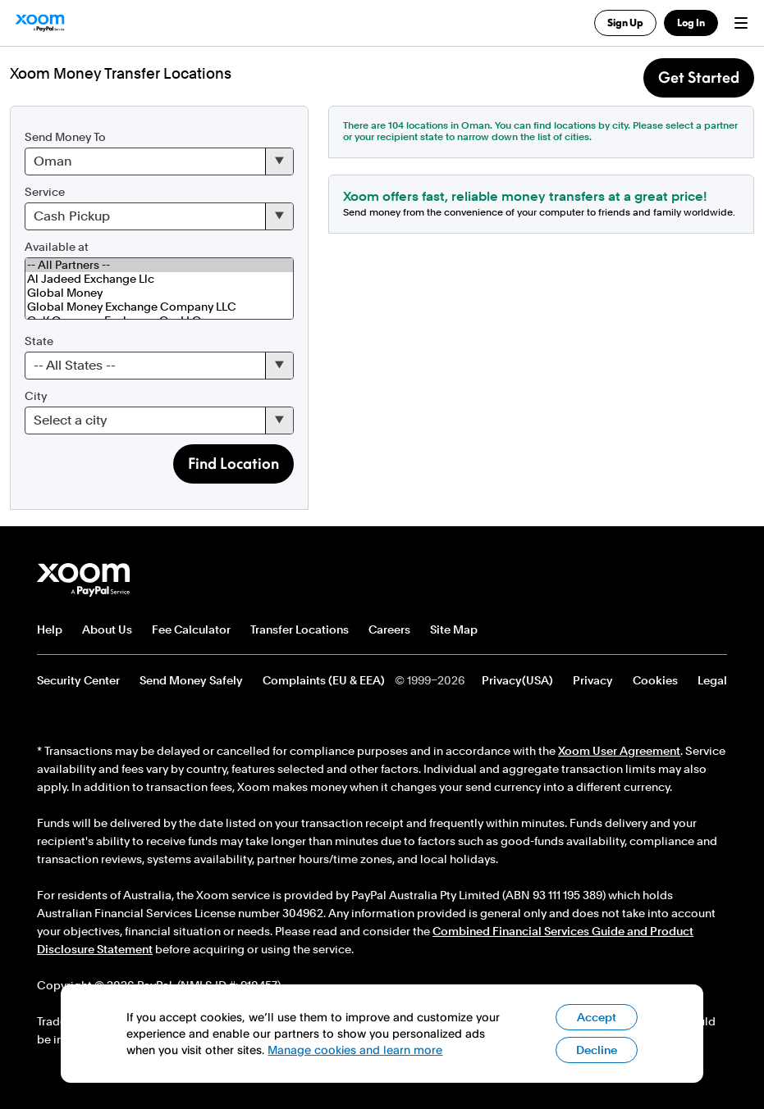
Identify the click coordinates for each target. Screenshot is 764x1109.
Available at (57, 246)
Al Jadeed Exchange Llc (159, 279)
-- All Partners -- (159, 265)
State (39, 341)
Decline (596, 1050)
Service (45, 191)
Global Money (159, 293)
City (36, 395)
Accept (596, 1017)
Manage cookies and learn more (355, 1050)
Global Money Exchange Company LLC (159, 307)
